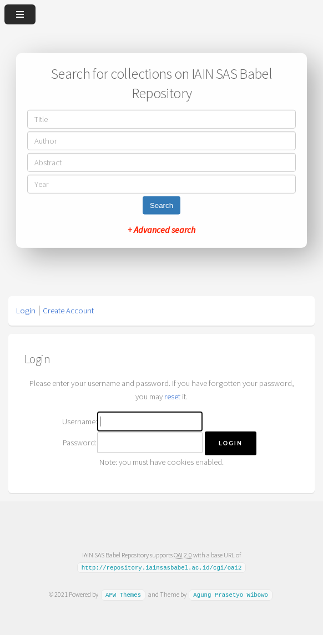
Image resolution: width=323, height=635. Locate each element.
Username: (79, 421)
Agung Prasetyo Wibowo (230, 594)
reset (172, 397)
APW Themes (123, 594)
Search (161, 205)
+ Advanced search (161, 229)
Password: (80, 443)
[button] (230, 443)
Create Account (68, 311)
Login (26, 311)
